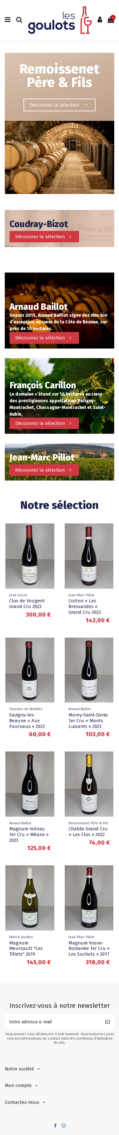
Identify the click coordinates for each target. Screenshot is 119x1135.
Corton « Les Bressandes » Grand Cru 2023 (85, 606)
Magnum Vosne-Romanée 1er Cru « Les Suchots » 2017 (89, 948)
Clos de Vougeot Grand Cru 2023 (27, 603)
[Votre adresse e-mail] (53, 1022)
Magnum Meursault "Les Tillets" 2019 (26, 948)
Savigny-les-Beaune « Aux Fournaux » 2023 (27, 720)
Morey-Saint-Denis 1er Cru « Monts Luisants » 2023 (88, 720)
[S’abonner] (107, 1022)
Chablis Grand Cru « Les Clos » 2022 (88, 831)
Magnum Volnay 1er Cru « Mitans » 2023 (29, 834)
